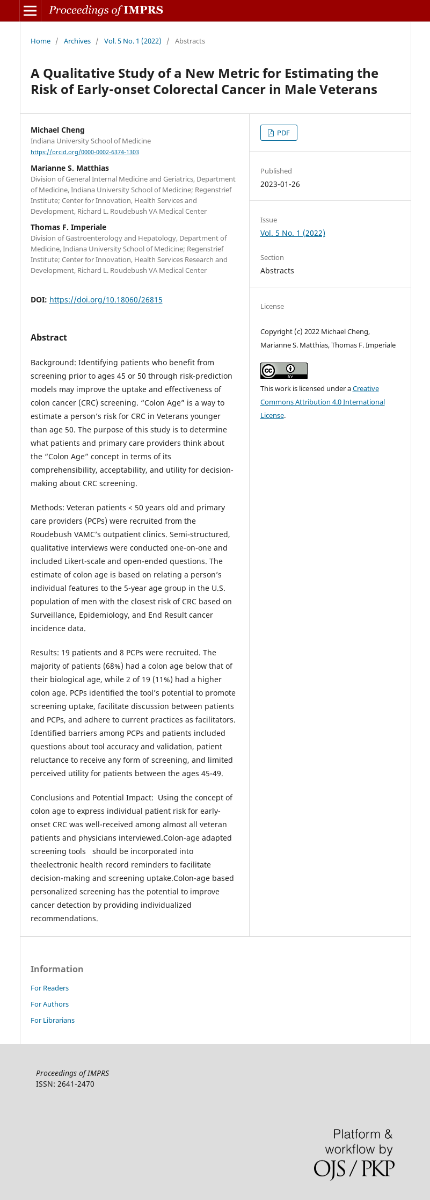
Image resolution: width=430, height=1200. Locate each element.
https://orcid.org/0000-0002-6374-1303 (85, 152)
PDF (282, 133)
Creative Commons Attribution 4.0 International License (322, 402)
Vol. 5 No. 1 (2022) (133, 41)
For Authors (50, 1004)
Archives (77, 41)
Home (40, 41)
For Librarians (53, 1020)
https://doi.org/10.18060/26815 (106, 299)
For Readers (50, 988)
